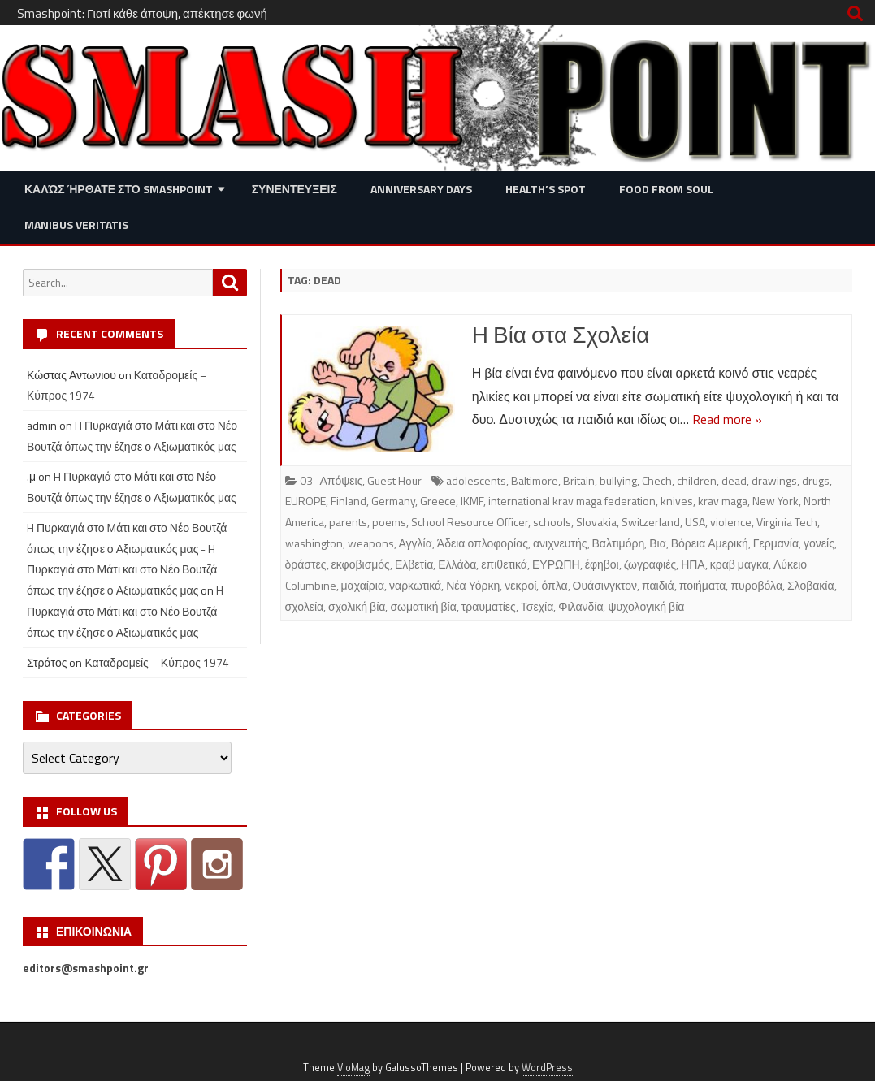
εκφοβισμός (360, 564)
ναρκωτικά (415, 585)
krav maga (722, 500)
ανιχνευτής (560, 542)
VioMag (353, 1067)
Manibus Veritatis (76, 224)
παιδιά (658, 585)
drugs (816, 480)
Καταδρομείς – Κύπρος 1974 (156, 662)
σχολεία (304, 606)
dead (734, 480)
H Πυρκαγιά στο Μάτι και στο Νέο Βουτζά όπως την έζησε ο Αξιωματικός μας (125, 611)
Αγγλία (415, 542)
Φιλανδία (580, 606)
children (697, 480)
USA (695, 521)
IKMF (472, 500)
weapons (371, 542)
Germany (393, 500)
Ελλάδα (457, 564)
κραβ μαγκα (739, 564)
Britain (579, 480)
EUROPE (305, 500)
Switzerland (651, 521)
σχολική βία (356, 606)
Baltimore (534, 480)
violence (731, 521)
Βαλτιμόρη (618, 542)
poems (389, 521)
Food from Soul (666, 188)
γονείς (819, 542)
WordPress (547, 1067)
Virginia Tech (786, 521)
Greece (438, 500)
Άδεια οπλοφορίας (482, 542)
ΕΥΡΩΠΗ (556, 564)
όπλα (554, 585)
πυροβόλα (756, 585)
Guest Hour (394, 480)
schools (552, 521)
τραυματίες (488, 606)
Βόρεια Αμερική (709, 542)
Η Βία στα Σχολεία (561, 334)
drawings (774, 480)
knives (677, 500)
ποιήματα (702, 585)
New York (775, 500)
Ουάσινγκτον (605, 585)
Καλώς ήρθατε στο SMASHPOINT (118, 188)
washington (314, 542)
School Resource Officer (469, 521)
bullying (618, 480)
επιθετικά (504, 564)
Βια (657, 542)
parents (348, 521)
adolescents (476, 480)
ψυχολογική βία (646, 606)
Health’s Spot (545, 188)
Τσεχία (537, 606)
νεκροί (520, 585)
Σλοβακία (810, 585)
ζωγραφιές (650, 564)
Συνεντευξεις (294, 188)
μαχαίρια (363, 585)
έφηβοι (602, 564)
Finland (348, 500)
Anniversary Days (421, 188)
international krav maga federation (572, 500)
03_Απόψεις (331, 480)
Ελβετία (414, 564)
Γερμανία (776, 542)
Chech (657, 480)
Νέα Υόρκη (473, 585)
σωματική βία (423, 606)
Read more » (727, 419)
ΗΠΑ (693, 564)
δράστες (306, 564)
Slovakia (596, 521)
